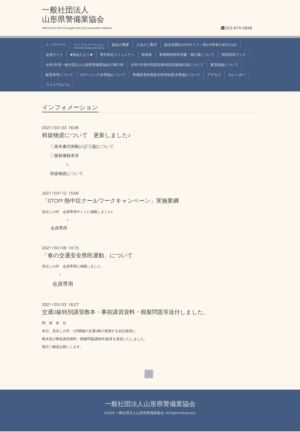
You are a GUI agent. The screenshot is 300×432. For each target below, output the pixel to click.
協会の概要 (120, 44)
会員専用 (59, 228)
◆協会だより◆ (81, 54)
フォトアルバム (58, 84)
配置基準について (59, 75)
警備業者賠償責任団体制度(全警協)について (166, 75)
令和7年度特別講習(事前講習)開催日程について (167, 65)
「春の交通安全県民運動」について (87, 255)
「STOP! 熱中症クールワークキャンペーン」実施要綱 (110, 201)
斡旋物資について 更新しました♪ (86, 135)
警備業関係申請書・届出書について (187, 54)
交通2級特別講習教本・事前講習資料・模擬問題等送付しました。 (125, 312)
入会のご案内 (146, 44)
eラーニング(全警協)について (103, 75)
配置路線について (224, 65)
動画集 (147, 54)
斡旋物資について (66, 174)
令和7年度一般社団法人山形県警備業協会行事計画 (85, 65)
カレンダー (236, 75)
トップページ (56, 44)
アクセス (214, 75)
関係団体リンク (234, 54)
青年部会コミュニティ (117, 54)
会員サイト (54, 54)
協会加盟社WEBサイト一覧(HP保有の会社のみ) (200, 44)
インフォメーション (89, 44)
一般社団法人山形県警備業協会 (150, 404)
